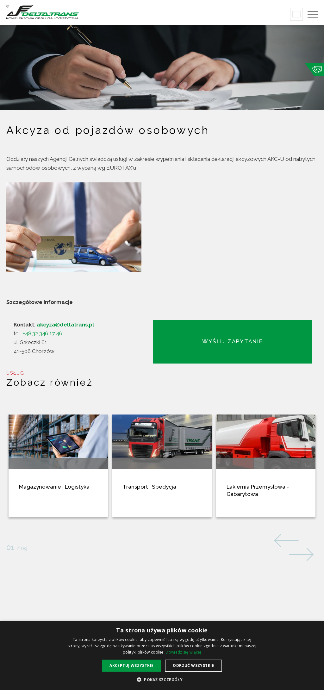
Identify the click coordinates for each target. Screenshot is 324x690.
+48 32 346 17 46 (42, 333)
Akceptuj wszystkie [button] (131, 665)
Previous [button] (288, 540)
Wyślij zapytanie (234, 341)
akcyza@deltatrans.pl (65, 324)
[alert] (162, 655)
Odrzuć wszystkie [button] (193, 665)
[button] (162, 679)
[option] (162, 259)
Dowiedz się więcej (183, 652)
